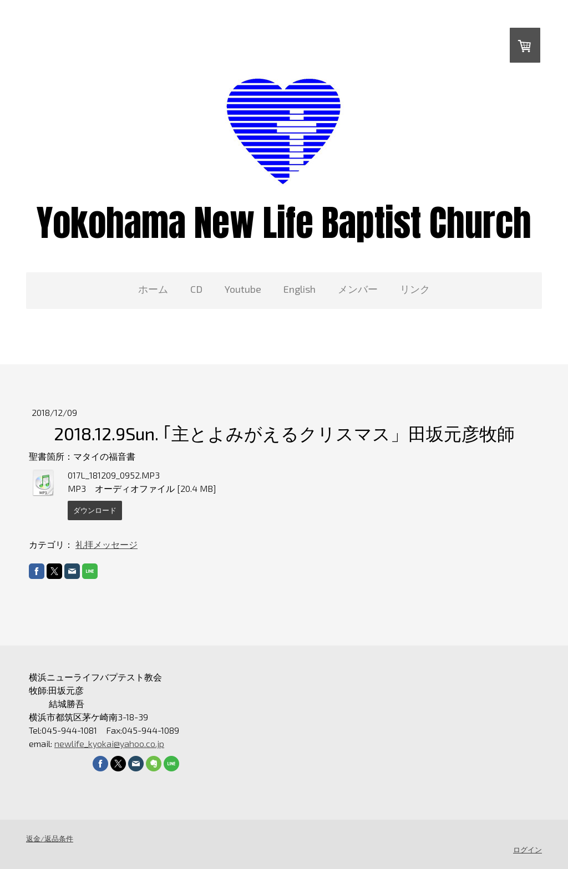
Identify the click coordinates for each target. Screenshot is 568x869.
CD (196, 289)
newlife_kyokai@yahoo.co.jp (109, 743)
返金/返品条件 (49, 838)
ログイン (527, 849)
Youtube (243, 289)
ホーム (153, 289)
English (299, 289)
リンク (415, 289)
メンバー (358, 289)
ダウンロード (94, 510)
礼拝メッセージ (106, 544)
